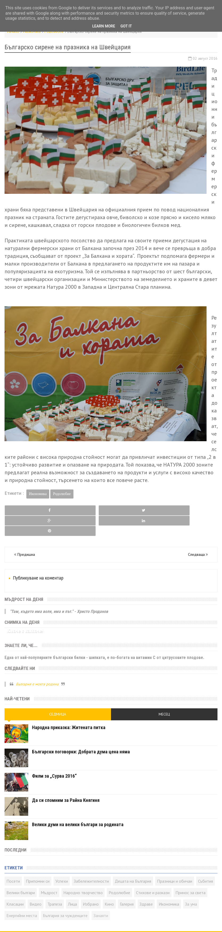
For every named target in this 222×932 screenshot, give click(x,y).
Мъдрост (49, 872)
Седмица (57, 693)
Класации (15, 883)
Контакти (51, 921)
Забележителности (91, 860)
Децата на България (133, 860)
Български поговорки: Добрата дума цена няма (81, 731)
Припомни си (38, 860)
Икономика (38, 494)
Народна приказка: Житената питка (68, 707)
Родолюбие (62, 494)
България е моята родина (37, 663)
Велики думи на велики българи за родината (78, 804)
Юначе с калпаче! (25, 610)
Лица (72, 883)
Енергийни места (21, 895)
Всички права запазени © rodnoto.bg (137, 921)
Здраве (146, 883)
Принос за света (190, 872)
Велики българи (20, 872)
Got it (126, 26)
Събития (205, 860)
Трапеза (54, 883)
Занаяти (100, 895)
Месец (164, 693)
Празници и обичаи (174, 860)
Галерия (127, 883)
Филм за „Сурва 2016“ (54, 755)
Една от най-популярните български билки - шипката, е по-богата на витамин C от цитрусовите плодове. (104, 636)
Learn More (103, 26)
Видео (36, 883)
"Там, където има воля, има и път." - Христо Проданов (59, 590)
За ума (191, 883)
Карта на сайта (82, 921)
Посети (13, 860)
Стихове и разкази (153, 872)
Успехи (61, 860)
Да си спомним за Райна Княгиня (66, 779)
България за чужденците (65, 895)
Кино (109, 883)
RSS (64, 921)
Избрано (91, 883)
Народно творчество (83, 872)
